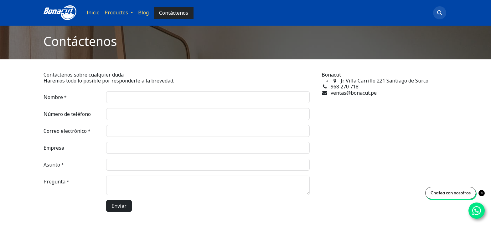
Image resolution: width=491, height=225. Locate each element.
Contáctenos (173, 12)
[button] (439, 12)
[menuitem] (93, 12)
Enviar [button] (119, 205)
